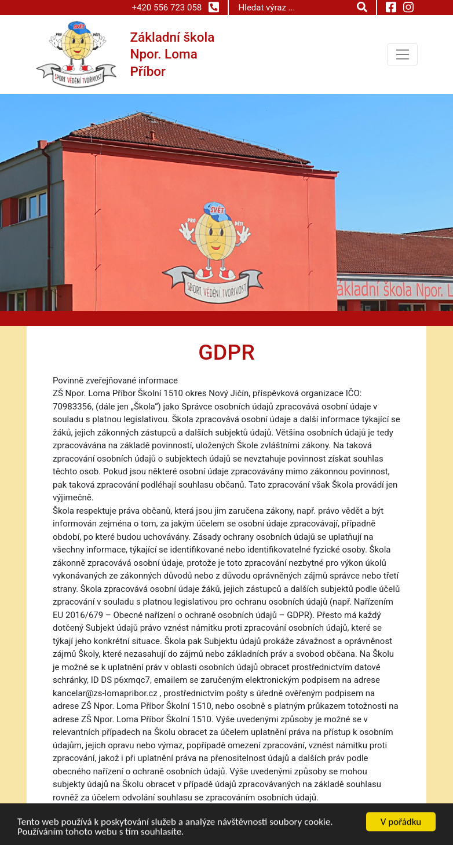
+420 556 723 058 (174, 7)
